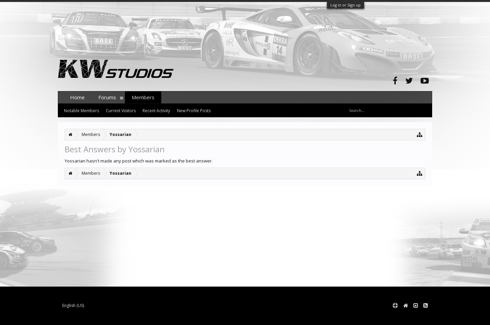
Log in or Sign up (345, 4)
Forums (107, 97)
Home (77, 97)
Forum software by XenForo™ (109, 316)
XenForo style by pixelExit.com (191, 316)
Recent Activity (156, 111)
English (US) (73, 305)
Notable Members (81, 111)
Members (143, 97)
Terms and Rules (415, 316)
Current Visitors (121, 111)
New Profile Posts (194, 111)
